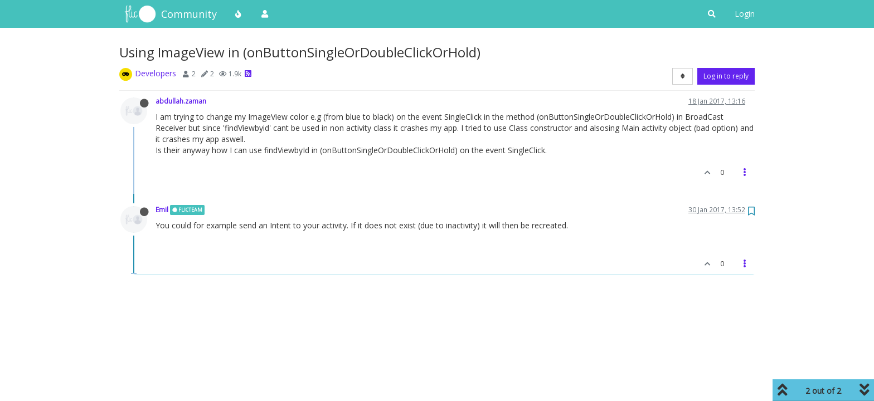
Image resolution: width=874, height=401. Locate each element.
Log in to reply (726, 76)
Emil (162, 209)
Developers (155, 73)
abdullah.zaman (181, 100)
